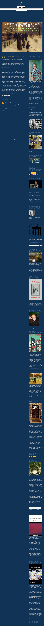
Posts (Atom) (8, 141)
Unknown (6, 102)
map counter (31, 164)
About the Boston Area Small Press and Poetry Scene (16, 53)
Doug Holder (10, 72)
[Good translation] (19, 7)
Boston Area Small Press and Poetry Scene (22, 25)
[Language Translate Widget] (35, 508)
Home (3, 53)
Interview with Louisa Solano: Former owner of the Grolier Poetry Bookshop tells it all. (35, 111)
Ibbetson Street (15, 91)
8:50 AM (10, 102)
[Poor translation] (23, 7)
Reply (6, 108)
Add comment (4, 110)
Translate (36, 509)
